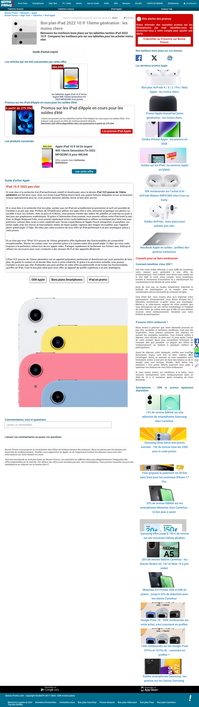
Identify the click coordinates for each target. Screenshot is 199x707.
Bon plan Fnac (147, 702)
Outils (106, 3)
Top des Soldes (15, 704)
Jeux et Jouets (93, 3)
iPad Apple (116, 9)
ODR (116, 3)
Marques (126, 3)
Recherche (173, 3)
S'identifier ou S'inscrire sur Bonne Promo (164, 40)
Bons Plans (23, 3)
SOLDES (138, 3)
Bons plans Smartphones (66, 279)
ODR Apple (38, 279)
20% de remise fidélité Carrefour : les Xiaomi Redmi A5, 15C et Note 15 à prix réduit (164, 564)
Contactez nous (67, 702)
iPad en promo (98, 279)
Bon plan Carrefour (87, 702)
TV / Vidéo (66, 3)
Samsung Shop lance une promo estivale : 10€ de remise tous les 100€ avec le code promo (164, 447)
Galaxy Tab (166, 9)
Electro (79, 3)
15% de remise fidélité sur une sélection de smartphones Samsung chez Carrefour (164, 417)
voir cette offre (84, 171)
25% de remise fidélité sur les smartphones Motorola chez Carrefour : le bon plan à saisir (164, 508)
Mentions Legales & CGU (20, 702)
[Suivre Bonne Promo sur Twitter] (154, 58)
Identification (190, 3)
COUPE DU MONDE (155, 3)
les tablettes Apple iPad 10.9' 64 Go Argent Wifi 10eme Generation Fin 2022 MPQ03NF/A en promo (69, 96)
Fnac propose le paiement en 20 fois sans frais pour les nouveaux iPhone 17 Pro (164, 477)
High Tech (53, 3)
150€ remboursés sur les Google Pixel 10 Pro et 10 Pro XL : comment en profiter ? (164, 650)
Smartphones (38, 3)
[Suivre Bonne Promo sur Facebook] (139, 58)
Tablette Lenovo (66, 9)
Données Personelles (45, 702)
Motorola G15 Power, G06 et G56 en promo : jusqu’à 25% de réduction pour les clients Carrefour (164, 594)
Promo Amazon (107, 702)
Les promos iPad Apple (116, 131)
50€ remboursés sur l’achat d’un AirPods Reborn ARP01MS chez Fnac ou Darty (164, 196)
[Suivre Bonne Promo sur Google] (170, 58)
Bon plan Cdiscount (127, 702)
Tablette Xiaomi (15, 9)
